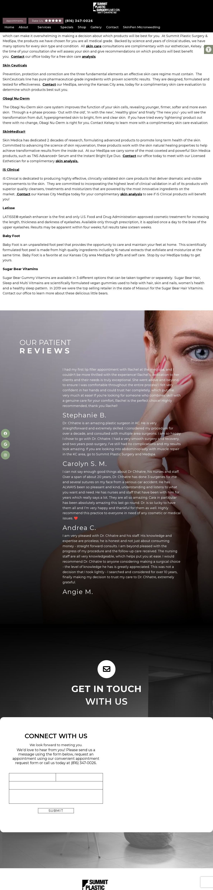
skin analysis (131, 194)
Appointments (14, 20)
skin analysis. (67, 161)
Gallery (96, 27)
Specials (66, 27)
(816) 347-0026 (79, 20)
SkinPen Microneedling (141, 27)
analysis (89, 57)
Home (9, 27)
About (23, 27)
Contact (112, 27)
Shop (82, 27)
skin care (93, 46)
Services (44, 27)
